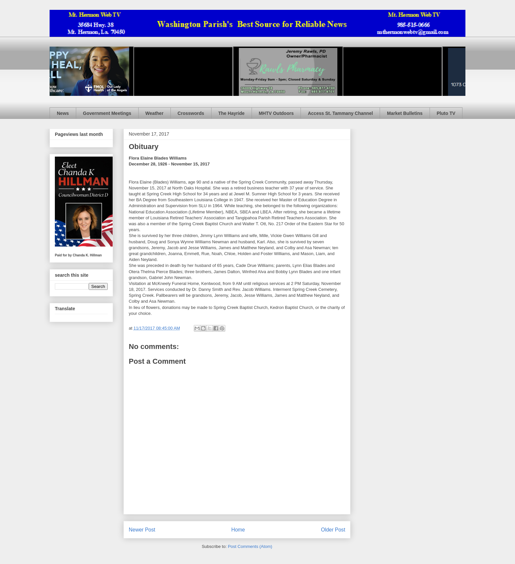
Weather (155, 113)
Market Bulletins (404, 113)
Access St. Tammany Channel (340, 113)
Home (238, 529)
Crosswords (191, 113)
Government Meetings (107, 113)
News (63, 113)
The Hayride (231, 113)
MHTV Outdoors (276, 113)
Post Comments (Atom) (250, 546)
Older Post (333, 529)
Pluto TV (446, 113)
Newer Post (142, 529)
